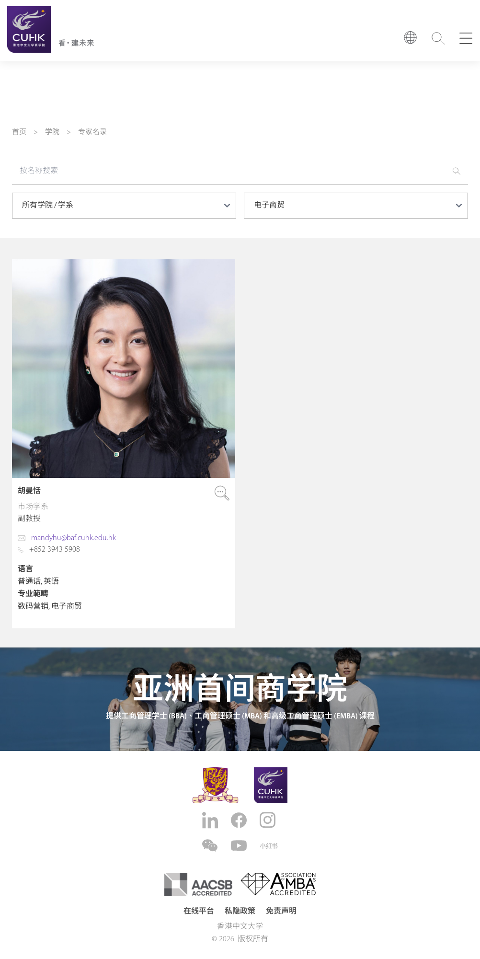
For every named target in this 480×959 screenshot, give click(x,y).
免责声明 (281, 911)
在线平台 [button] (198, 911)
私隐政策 (240, 911)
